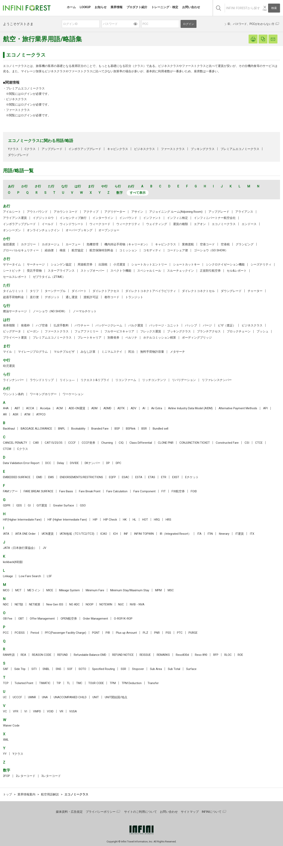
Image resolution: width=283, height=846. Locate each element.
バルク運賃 (135, 325)
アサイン (137, 211)
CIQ (121, 443)
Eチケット (192, 477)
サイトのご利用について (140, 812)
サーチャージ (36, 264)
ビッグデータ (12, 331)
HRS (168, 519)
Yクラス (13, 149)
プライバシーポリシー (101, 812)
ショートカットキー (186, 264)
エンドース (249, 224)
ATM (27, 414)
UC (5, 697)
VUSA (73, 711)
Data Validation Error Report (21, 463)
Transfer (153, 683)
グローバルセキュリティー (21, 250)
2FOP (6, 776)
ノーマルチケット (85, 311)
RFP (215, 655)
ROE (240, 655)
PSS (168, 632)
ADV (133, 408)
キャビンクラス (117, 149)
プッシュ (262, 331)
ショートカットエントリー (149, 264)
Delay (60, 463)
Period (35, 632)
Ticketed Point (24, 683)
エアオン (200, 224)
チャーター (255, 291)
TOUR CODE (96, 683)
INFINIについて (212, 812)
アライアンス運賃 (15, 218)
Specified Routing (103, 669)
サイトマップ (190, 812)
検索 (274, 8)
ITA (199, 534)
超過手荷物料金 (13, 297)
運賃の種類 (180, 224)
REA (23, 655)
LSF (49, 576)
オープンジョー (108, 230)
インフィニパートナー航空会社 (215, 218)
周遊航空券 (85, 264)
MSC (171, 590)
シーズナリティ (261, 264)
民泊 (131, 351)
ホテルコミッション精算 (159, 337)
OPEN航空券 (69, 618)
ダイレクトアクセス (105, 291)
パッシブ (191, 325)
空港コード (207, 244)
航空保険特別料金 (101, 250)
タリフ (34, 291)
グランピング (245, 244)
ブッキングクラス (203, 149)
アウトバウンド (37, 211)
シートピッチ (12, 270)
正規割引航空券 (210, 270)
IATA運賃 (48, 534)
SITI (34, 669)
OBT (21, 618)
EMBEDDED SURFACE (16, 477)
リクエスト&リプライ (95, 380)
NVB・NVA (137, 604)
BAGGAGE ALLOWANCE (36, 428)
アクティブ (91, 211)
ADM (94, 408)
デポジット (52, 297)
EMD (39, 477)
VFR (15, 711)
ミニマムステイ (111, 351)
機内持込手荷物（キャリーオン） (126, 244)
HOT (145, 519)
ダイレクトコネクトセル (198, 291)
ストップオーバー (92, 270)
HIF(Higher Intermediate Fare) (22, 519)
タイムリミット (13, 291)
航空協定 (78, 250)
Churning (107, 443)
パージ (207, 325)
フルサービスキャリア (119, 331)
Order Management (95, 618)
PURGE (193, 632)
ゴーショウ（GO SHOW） (211, 250)
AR (5, 414)
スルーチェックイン (180, 270)
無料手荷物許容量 (152, 351)
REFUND (62, 655)
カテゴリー (28, 244)
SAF (5, 669)
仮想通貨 (9, 244)
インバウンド (128, 218)
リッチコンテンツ (154, 380)
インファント (152, 218)
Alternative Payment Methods (238, 408)
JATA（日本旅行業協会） (20, 548)
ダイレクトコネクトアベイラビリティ (150, 291)
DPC (118, 463)
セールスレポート (15, 277)
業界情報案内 (26, 794)
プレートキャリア (89, 337)
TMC (79, 683)
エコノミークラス (224, 224)
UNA (45, 697)
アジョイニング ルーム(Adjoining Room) (175, 211)
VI (25, 711)
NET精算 (34, 604)
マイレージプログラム (33, 351)
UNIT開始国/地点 (116, 697)
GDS (19, 505)
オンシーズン (12, 230)
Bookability (78, 428)
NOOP (89, 604)
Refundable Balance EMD (90, 655)
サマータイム (12, 264)
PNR (157, 632)
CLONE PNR (165, 443)
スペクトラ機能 (120, 270)
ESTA (138, 477)
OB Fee (7, 618)
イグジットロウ (43, 218)
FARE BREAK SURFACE (38, 491)
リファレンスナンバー (217, 380)
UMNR (32, 697)
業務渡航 (188, 244)
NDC (6, 604)
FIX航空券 (178, 491)
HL (134, 519)
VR (61, 711)
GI (29, 505)
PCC (6, 632)
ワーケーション (73, 394)
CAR (36, 443)
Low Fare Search (30, 576)
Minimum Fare (95, 590)
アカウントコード (66, 211)
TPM (113, 683)
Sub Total (174, 669)
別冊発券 (113, 337)
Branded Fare (100, 428)
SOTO (82, 669)
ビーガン (33, 331)
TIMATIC (45, 683)
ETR (163, 477)
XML (6, 739)
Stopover (138, 669)
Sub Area (156, 669)
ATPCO (41, 414)
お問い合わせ (169, 812)
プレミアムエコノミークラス (25, 88)
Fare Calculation (116, 491)
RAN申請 (9, 655)
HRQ (157, 519)
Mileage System (69, 590)
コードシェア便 (177, 250)
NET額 (19, 604)
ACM (59, 408)
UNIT (95, 697)
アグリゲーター (114, 211)
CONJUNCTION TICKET (194, 443)
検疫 (63, 250)
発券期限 (9, 325)
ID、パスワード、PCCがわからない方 (251, 23)
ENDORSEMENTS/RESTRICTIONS (81, 477)
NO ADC (74, 604)
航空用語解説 (50, 794)
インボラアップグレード (84, 149)
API (265, 408)
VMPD (37, 711)
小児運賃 (119, 264)
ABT (17, 408)
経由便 (49, 250)
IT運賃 (239, 534)
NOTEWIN (105, 604)
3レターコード (51, 776)
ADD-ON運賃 (77, 408)
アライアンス (244, 211)
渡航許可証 (91, 297)
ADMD (107, 408)
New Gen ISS (54, 604)
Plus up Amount (126, 632)
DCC (48, 463)
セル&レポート (237, 270)
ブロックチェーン (239, 331)
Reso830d (182, 655)
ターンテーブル (55, 291)
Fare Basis (66, 491)
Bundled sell (160, 428)
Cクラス (30, 149)
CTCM (7, 449)
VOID (50, 711)
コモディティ (152, 250)
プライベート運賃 (15, 337)
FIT (163, 491)
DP (108, 463)
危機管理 (92, 244)
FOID (194, 491)
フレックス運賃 (150, 331)
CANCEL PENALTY (15, 443)
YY (5, 754)
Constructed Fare (227, 443)
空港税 (225, 244)
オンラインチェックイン (43, 230)
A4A (6, 408)
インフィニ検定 (177, 218)
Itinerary (224, 534)
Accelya (45, 408)
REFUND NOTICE (123, 655)
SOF (70, 669)
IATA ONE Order (25, 534)
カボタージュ (51, 244)
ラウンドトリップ (42, 380)
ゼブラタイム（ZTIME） (49, 277)
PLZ (145, 632)
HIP (95, 519)
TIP (58, 683)
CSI (247, 443)
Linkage (8, 576)
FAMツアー (10, 491)
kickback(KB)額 (13, 562)
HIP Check (110, 519)
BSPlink (130, 428)
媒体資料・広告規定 (69, 812)
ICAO (103, 534)
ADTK (121, 408)
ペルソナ (131, 337)
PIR (108, 632)
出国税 (102, 264)
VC (5, 711)
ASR (15, 414)
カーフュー (73, 244)
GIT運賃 (42, 505)
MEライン (33, 590)
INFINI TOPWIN (144, 534)
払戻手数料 (61, 325)
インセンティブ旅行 (73, 218)
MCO (6, 590)
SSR (123, 669)
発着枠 (25, 325)
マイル (7, 351)
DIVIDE (74, 463)
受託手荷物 (34, 270)
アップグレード (52, 149)
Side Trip (19, 669)
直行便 (34, 297)
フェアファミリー (86, 331)
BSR (144, 428)
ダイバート (79, 291)
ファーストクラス (18, 110)
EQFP (112, 477)
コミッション (128, 250)
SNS (58, 669)
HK (125, 519)
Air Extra (156, 408)
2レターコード (25, 776)
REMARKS (163, 655)
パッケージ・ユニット (164, 325)
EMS (51, 477)
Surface (191, 669)
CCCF (72, 443)
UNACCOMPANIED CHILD (70, 697)
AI (143, 408)
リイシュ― (67, 380)
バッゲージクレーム (108, 325)
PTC (180, 632)
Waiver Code (11, 725)
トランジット (134, 297)
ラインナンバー (13, 380)
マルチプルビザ (64, 351)
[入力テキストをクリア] (264, 8)
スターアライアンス (61, 270)
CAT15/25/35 (53, 443)
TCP (6, 683)
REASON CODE (41, 655)
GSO (83, 505)
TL (68, 683)
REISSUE (145, 655)
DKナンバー (92, 463)
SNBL (46, 669)
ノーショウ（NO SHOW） (50, 311)
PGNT (96, 632)
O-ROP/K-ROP (123, 618)
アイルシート (12, 211)
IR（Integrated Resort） (175, 534)
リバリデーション (184, 380)
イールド (48, 224)
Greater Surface (63, 505)
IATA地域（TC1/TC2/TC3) (77, 534)
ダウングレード (18, 155)
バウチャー (82, 325)
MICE (49, 590)
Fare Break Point (89, 491)
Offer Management (42, 618)
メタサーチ (177, 351)
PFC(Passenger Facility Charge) (65, 632)
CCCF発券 (88, 443)
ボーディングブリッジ (197, 337)
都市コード (111, 297)
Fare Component (144, 491)
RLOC (228, 655)
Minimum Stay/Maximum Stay (129, 590)
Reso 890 (201, 655)
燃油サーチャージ (15, 311)
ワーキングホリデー (43, 394)
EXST (175, 477)
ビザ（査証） (227, 325)
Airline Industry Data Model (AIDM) (190, 408)
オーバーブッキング (79, 230)
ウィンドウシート (72, 224)
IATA (6, 534)
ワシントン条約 (13, 394)
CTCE (259, 443)
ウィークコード (99, 224)
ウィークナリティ (128, 224)
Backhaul (9, 428)
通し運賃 (72, 297)
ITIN (210, 534)
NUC (121, 604)
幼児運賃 (9, 366)
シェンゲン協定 (61, 264)
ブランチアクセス (209, 331)
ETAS (151, 477)
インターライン (102, 218)
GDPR (6, 505)
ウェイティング (156, 224)
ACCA (30, 408)
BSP (117, 428)
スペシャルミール (149, 270)
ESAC (125, 477)
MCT (18, 590)
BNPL (61, 428)
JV (44, 548)
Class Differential (140, 443)
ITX (252, 534)
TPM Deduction (132, 683)
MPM (158, 590)
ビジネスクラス (16, 99)
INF (126, 534)
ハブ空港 (42, 325)
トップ (7, 794)
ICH (115, 534)
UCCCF (17, 697)
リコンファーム (125, 380)
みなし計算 (88, 351)
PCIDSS (20, 632)
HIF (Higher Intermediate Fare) (67, 519)
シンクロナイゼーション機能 (225, 264)
